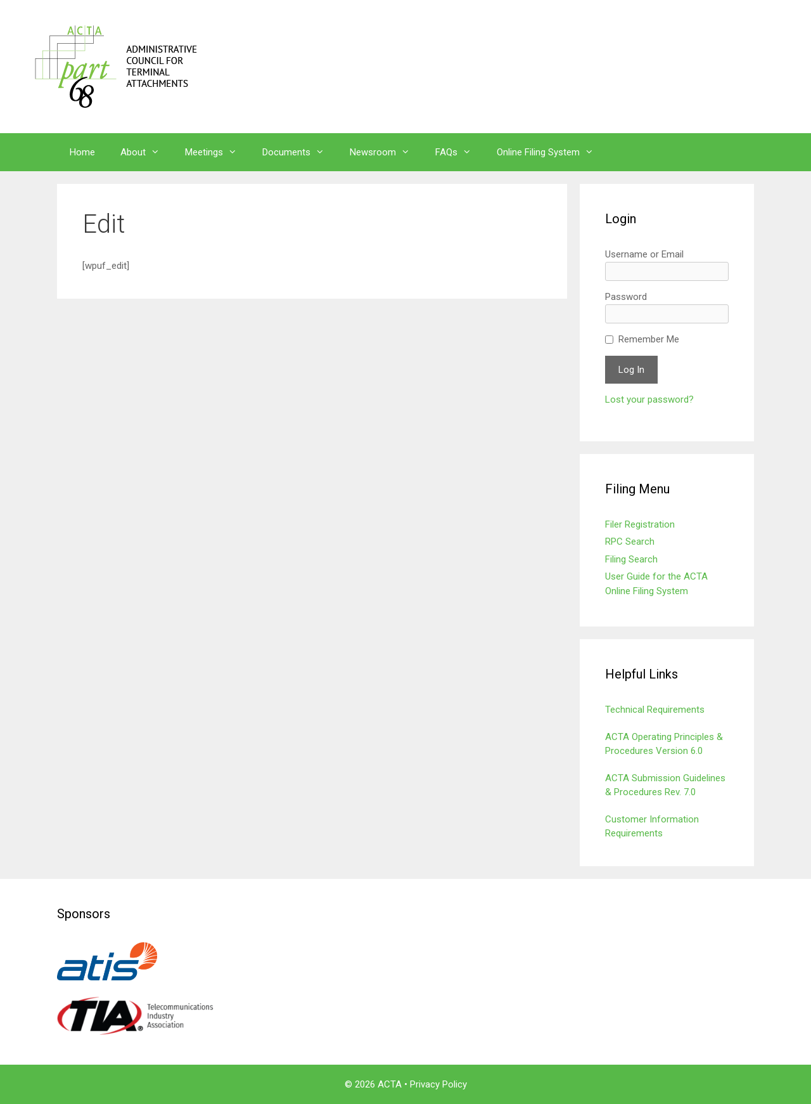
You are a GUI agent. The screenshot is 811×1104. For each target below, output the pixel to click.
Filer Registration (640, 524)
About (146, 152)
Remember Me (648, 339)
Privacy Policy (438, 1084)
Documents (299, 152)
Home (82, 152)
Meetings (217, 152)
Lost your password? (649, 399)
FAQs (459, 152)
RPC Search (630, 541)
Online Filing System (551, 152)
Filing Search (631, 559)
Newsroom (386, 152)
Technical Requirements (655, 709)
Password (626, 296)
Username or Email (644, 254)
